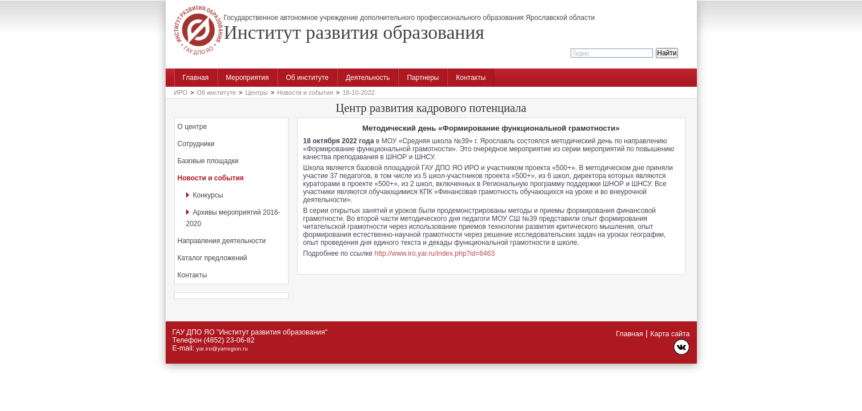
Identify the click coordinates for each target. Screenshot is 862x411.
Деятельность (368, 78)
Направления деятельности (222, 241)
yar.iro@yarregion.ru (222, 348)
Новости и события (305, 92)
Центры (256, 92)
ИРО (181, 92)
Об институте (307, 78)
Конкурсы (208, 195)
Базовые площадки (208, 161)
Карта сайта (669, 334)
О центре (192, 127)
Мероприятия (247, 78)
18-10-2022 (359, 92)
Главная (196, 78)
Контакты (471, 78)
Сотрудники (196, 144)
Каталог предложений (212, 258)
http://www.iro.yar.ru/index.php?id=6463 (435, 253)
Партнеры (423, 78)
